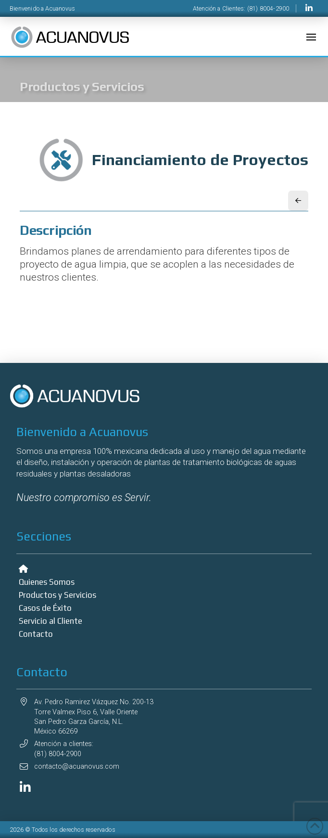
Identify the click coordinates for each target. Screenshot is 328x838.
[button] (311, 37)
